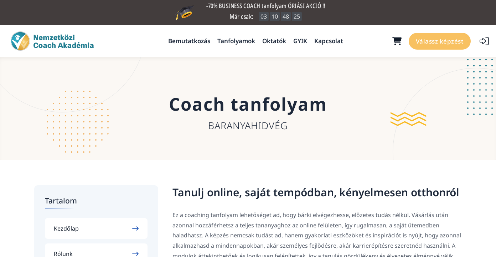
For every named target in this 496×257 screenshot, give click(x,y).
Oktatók (274, 41)
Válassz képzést (440, 41)
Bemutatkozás (189, 41)
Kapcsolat (328, 41)
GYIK (300, 41)
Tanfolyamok (236, 41)
